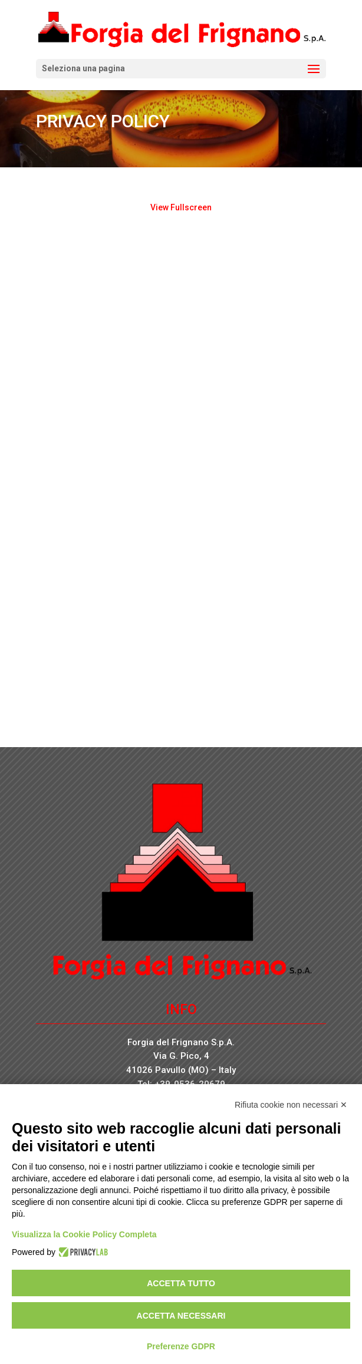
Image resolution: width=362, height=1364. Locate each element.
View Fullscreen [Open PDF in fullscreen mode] (181, 207)
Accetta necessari (181, 1315)
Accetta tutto (181, 1283)
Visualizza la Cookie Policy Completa (84, 1234)
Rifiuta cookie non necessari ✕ (291, 1104)
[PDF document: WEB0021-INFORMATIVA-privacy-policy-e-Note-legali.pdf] (180, 463)
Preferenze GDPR (181, 1346)
